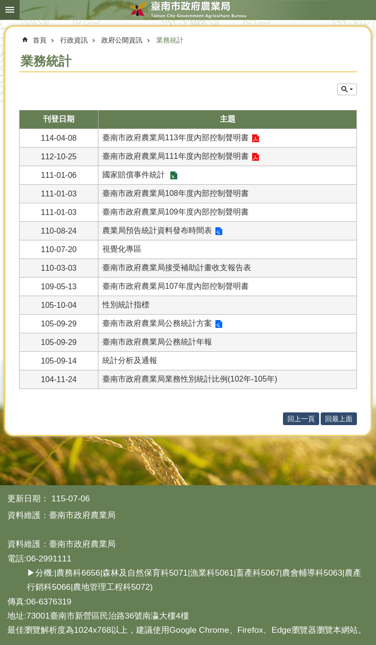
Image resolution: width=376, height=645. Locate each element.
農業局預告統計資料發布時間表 (157, 230)
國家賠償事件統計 (134, 175)
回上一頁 (301, 419)
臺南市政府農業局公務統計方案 (157, 323)
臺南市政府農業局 (188, 10)
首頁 (40, 40)
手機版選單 (10, 10)
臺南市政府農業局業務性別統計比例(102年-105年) (189, 379)
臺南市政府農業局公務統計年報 (157, 342)
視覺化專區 (121, 249)
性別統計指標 (125, 305)
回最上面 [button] (338, 419)
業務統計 (170, 40)
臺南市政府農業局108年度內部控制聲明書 (175, 193)
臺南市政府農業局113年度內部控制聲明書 (175, 137)
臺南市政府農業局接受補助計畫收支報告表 (176, 267)
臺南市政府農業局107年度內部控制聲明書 (175, 286)
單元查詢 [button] (347, 89)
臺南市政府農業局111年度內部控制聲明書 (175, 156)
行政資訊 (74, 40)
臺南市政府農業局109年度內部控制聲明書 (175, 212)
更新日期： (28, 498)
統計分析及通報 (129, 360)
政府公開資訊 (121, 40)
